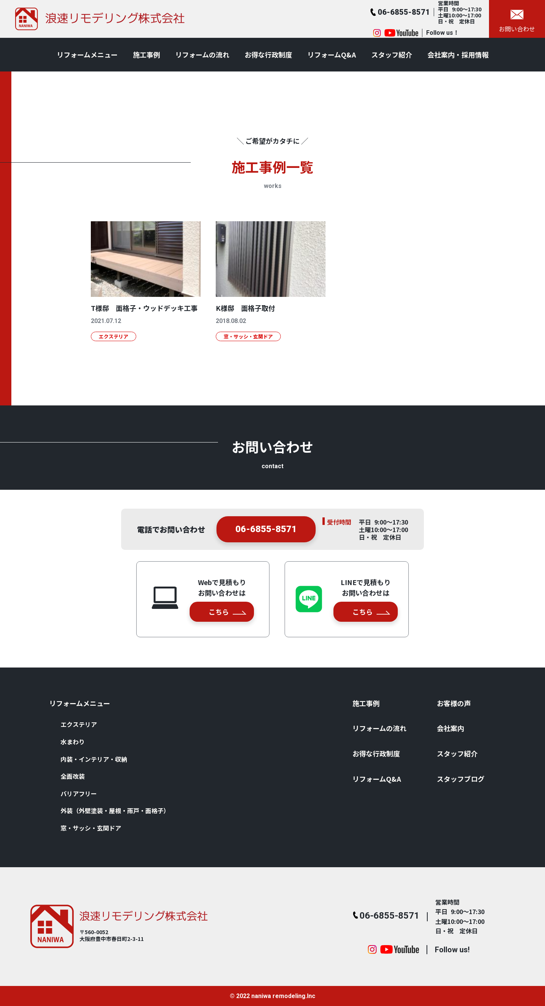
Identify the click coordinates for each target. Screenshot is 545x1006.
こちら (227, 611)
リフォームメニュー (87, 54)
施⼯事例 (146, 54)
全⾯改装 (73, 776)
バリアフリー (79, 793)
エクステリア (79, 724)
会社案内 (450, 728)
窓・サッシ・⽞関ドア (91, 827)
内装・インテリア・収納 (94, 759)
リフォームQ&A (331, 54)
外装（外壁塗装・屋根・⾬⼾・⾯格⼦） (115, 810)
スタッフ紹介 (391, 54)
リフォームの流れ (202, 54)
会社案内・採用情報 (458, 54)
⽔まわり (73, 741)
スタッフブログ (460, 779)
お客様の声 (454, 703)
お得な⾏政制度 (268, 54)
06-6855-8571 (266, 531)
